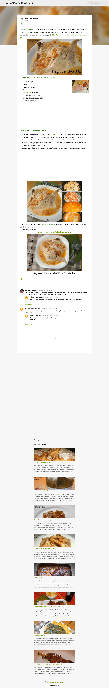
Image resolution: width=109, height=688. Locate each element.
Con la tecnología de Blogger (54, 682)
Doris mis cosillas (31, 290)
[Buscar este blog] (99, 3)
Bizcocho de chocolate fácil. (42, 491)
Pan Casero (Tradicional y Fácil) (43, 462)
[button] (21, 24)
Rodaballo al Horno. (39, 635)
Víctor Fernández (36, 297)
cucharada (28, 92)
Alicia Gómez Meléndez (33, 308)
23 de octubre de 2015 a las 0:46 (49, 308)
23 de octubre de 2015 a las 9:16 (50, 297)
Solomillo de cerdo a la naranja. (43, 520)
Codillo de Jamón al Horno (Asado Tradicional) (47, 606)
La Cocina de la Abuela (19, 2)
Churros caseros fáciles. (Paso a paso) (44, 548)
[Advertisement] (34, 115)
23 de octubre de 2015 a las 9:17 (50, 315)
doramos (54, 134)
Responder (28, 304)
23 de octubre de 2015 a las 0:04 (45, 290)
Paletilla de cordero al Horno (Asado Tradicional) (48, 664)
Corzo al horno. (38, 577)
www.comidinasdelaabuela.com (54, 232)
